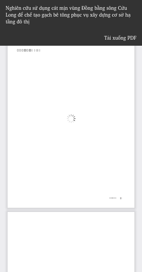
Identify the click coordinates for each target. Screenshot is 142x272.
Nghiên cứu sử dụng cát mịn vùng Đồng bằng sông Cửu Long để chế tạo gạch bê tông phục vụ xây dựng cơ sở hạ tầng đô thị (68, 15)
